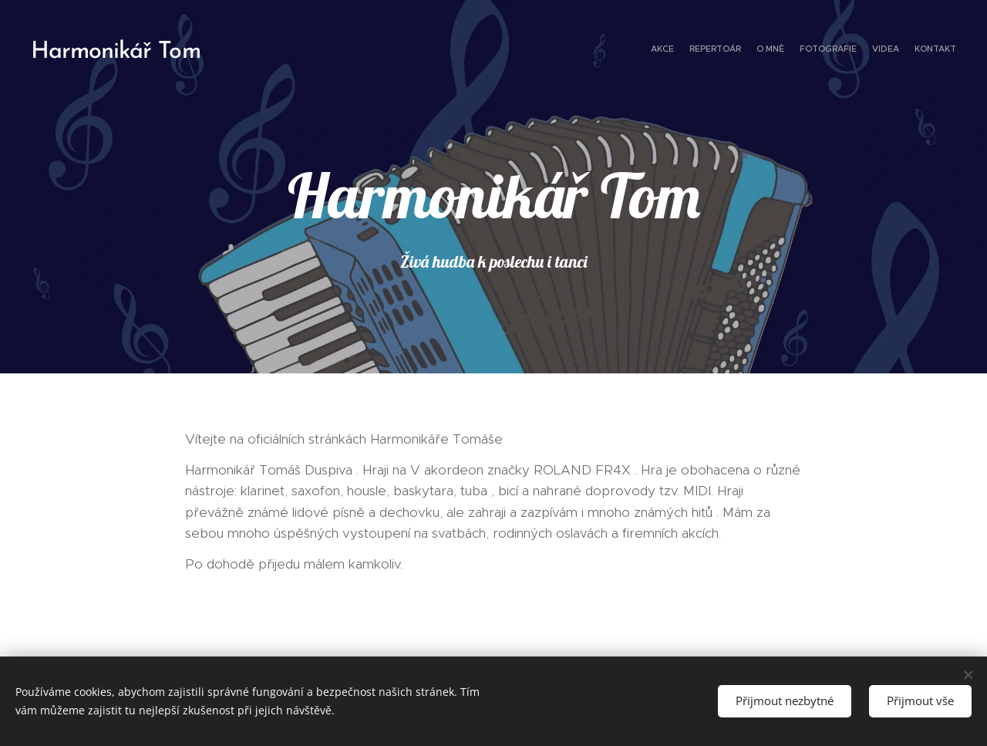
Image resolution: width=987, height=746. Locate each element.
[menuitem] (881, 50)
